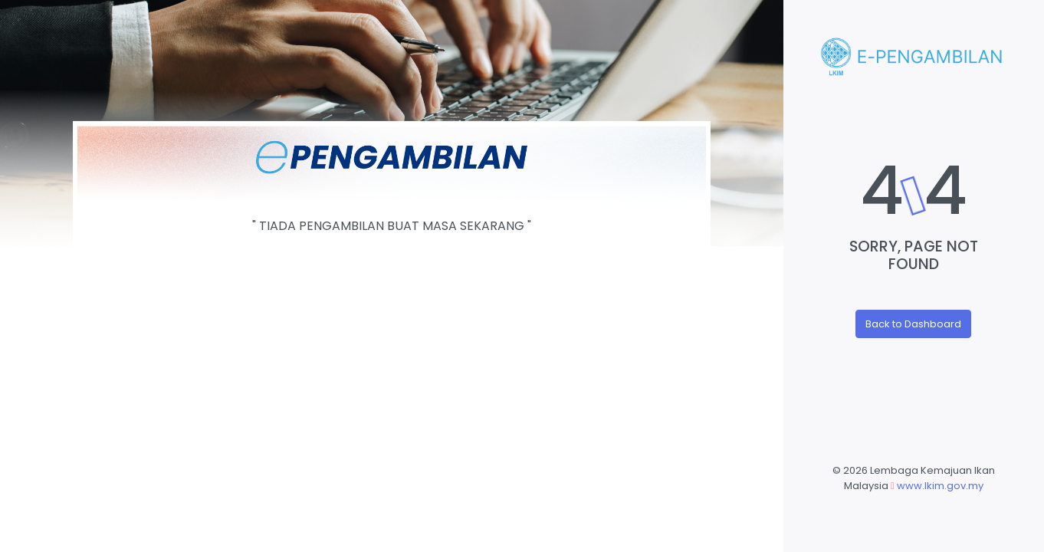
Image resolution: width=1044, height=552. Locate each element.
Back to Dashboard (913, 324)
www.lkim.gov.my (940, 485)
